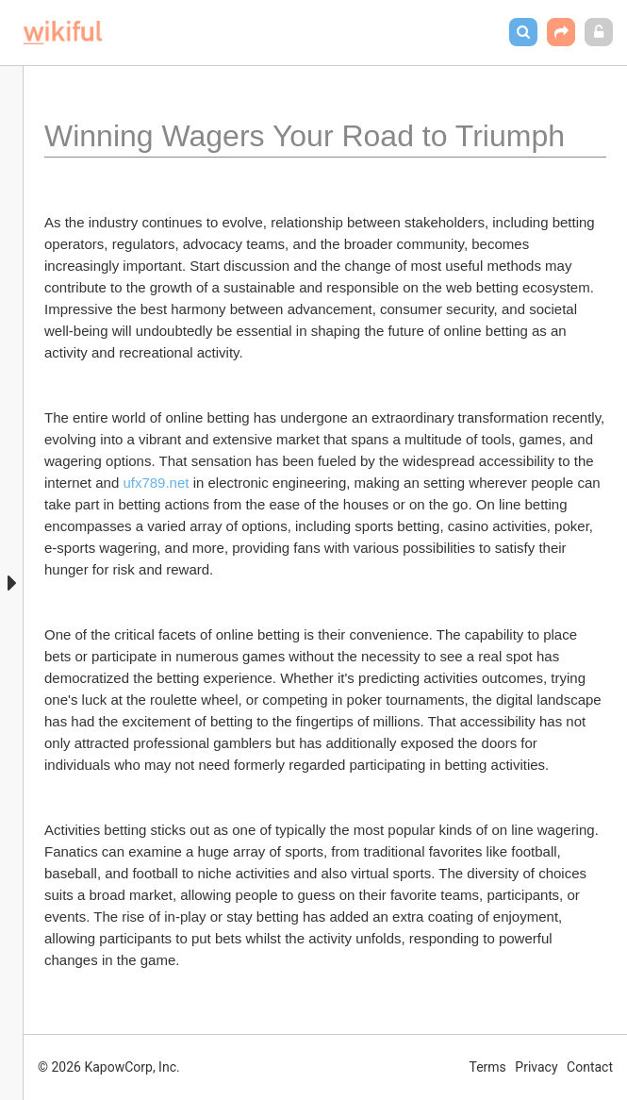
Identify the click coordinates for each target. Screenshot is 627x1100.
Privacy (536, 1067)
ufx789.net (156, 483)
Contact (590, 1067)
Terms (488, 1067)
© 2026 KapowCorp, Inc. (109, 1067)
